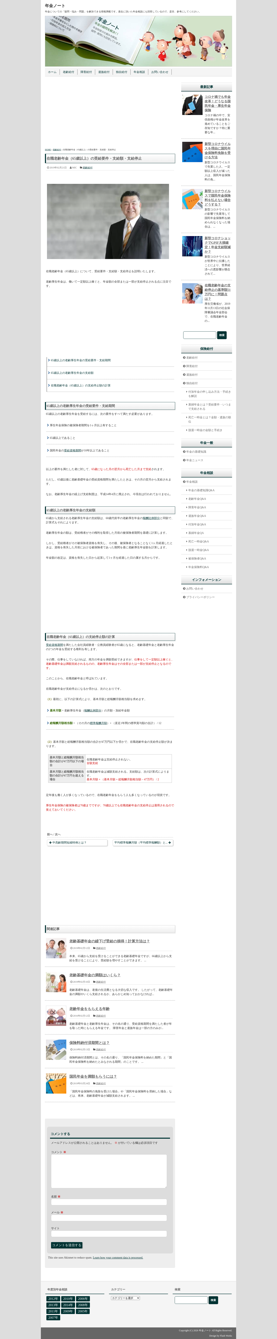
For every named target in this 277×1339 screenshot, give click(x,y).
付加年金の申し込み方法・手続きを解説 (209, 394)
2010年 (68, 1298)
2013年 (53, 1305)
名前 (55, 1196)
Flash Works (226, 1335)
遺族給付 (104, 72)
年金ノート (55, 5)
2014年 (68, 1305)
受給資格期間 (72, 450)
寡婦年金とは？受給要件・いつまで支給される (209, 406)
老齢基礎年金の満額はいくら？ (95, 975)
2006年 (83, 1298)
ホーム (52, 72)
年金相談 (139, 72)
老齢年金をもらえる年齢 (89, 1009)
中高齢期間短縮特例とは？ (69, 842)
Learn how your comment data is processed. (118, 1257)
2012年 (53, 1298)
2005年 (83, 1311)
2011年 (53, 1311)
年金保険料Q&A (198, 567)
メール (57, 1212)
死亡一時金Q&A (198, 541)
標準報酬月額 (98, 723)
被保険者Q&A (197, 558)
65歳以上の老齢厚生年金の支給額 (72, 372)
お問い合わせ (159, 72)
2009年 (68, 1311)
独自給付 (121, 72)
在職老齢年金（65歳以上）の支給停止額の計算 (81, 385)
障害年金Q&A (197, 507)
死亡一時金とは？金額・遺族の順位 (209, 419)
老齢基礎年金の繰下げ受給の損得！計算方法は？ (109, 941)
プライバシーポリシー (200, 597)
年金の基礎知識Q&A (201, 490)
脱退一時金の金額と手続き (205, 430)
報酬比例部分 (151, 518)
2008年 (83, 1305)
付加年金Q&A (197, 524)
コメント (58, 1152)
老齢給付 (68, 72)
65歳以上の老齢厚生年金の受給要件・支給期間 (81, 360)
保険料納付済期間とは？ (89, 1043)
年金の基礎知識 (196, 451)
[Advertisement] (110, 113)
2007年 (53, 1317)
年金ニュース (194, 460)
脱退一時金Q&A (198, 550)
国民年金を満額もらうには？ (93, 1076)
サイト (55, 1228)
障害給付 (86, 72)
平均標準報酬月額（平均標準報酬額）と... (141, 842)
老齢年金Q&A (197, 498)
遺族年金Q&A (197, 515)
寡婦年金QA (196, 533)
